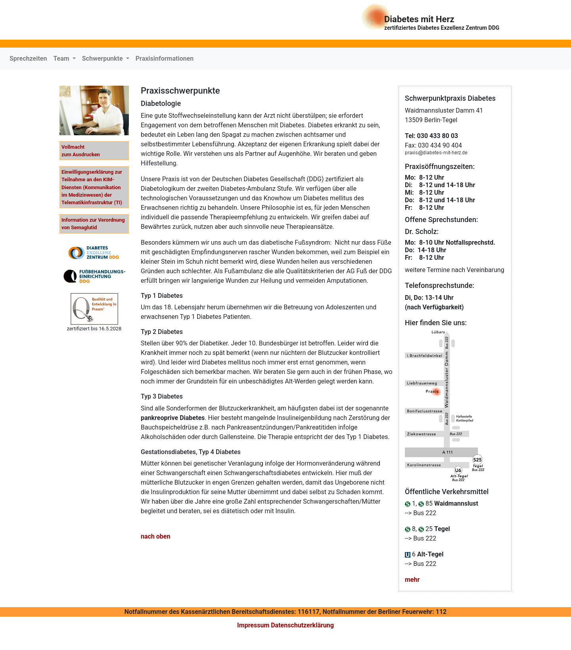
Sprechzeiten (28, 58)
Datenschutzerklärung (302, 625)
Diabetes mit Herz (441, 22)
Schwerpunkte (103, 58)
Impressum (253, 625)
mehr (412, 579)
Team (62, 58)
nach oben (155, 536)
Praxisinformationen (165, 58)
